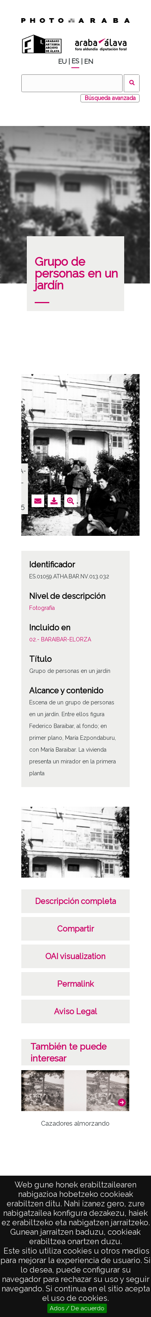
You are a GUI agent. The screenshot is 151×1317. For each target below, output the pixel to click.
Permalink (75, 984)
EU (62, 61)
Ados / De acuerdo (77, 1308)
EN (88, 61)
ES (75, 61)
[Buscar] (71, 83)
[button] (122, 1102)
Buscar (132, 83)
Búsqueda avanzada (110, 98)
